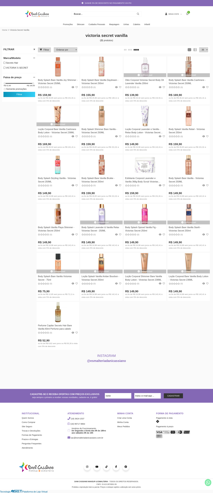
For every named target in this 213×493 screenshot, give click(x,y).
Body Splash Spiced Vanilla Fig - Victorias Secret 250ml (141, 229)
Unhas (126, 24)
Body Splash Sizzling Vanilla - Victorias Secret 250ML (57, 180)
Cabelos (136, 24)
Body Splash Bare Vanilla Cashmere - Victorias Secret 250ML (187, 82)
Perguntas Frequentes (31, 443)
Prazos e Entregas (30, 439)
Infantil (147, 24)
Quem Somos (28, 418)
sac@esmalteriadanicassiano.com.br (85, 438)
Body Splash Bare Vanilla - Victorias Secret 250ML (186, 180)
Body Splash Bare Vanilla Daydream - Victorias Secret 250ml (100, 82)
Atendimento (27, 448)
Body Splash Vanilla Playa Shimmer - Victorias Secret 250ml (56, 229)
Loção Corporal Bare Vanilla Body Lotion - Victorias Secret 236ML (188, 278)
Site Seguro (27, 426)
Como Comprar (28, 422)
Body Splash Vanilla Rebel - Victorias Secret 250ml (187, 131)
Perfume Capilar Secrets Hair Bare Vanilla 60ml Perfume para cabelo (55, 327)
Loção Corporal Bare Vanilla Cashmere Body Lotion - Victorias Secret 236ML (57, 131)
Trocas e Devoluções (31, 431)
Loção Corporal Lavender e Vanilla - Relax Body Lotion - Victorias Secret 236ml (142, 131)
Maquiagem (114, 24)
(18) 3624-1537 (76, 419)
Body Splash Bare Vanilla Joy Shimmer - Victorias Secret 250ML (57, 82)
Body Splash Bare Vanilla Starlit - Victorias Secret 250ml (185, 229)
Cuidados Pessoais (97, 24)
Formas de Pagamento (32, 435)
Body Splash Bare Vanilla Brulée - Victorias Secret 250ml (98, 180)
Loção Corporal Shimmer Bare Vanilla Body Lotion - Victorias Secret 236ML (143, 278)
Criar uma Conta (124, 418)
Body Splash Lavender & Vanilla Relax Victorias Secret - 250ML (100, 229)
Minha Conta (123, 422)
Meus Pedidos (123, 426)
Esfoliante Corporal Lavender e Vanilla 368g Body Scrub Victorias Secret (141, 180)
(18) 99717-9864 (76, 424)
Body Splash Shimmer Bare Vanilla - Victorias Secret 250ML (99, 131)
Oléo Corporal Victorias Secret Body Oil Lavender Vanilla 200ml (144, 82)
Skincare (80, 24)
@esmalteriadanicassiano (106, 361)
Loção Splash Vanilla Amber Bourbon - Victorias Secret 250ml (100, 278)
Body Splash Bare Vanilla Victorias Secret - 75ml (55, 278)
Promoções (68, 24)
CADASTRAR (173, 396)
